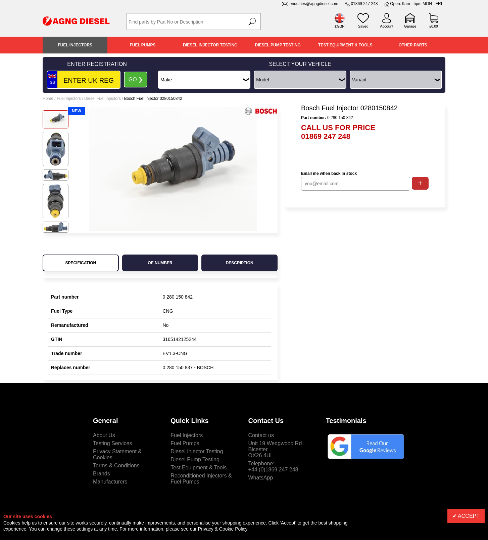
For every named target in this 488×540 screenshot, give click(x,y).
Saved (363, 26)
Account (386, 26)
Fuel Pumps (142, 45)
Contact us (261, 435)
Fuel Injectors (75, 45)
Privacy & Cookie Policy (223, 529)
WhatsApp (260, 477)
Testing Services (112, 443)
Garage (410, 26)
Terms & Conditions (116, 465)
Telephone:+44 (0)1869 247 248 (273, 466)
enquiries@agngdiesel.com (314, 3)
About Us (104, 435)
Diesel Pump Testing (278, 45)
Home (48, 98)
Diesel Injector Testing (210, 45)
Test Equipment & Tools (345, 45)
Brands (101, 473)
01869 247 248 (364, 3)
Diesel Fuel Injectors (102, 98)
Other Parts (413, 45)
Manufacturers (110, 482)
